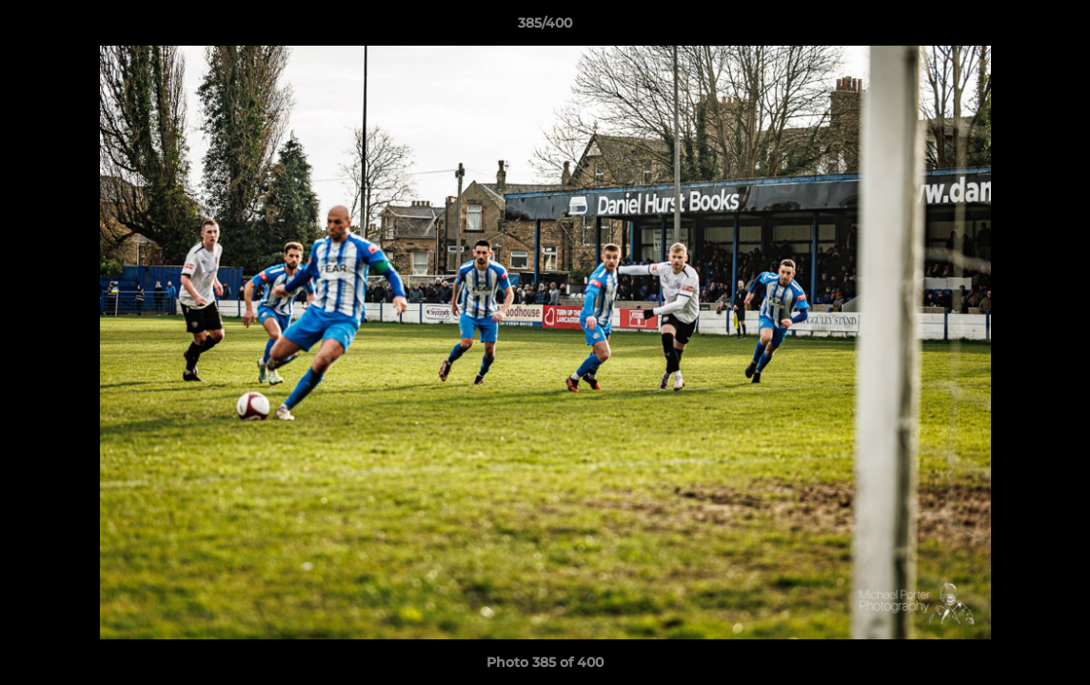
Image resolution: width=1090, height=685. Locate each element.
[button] (1055, 27)
